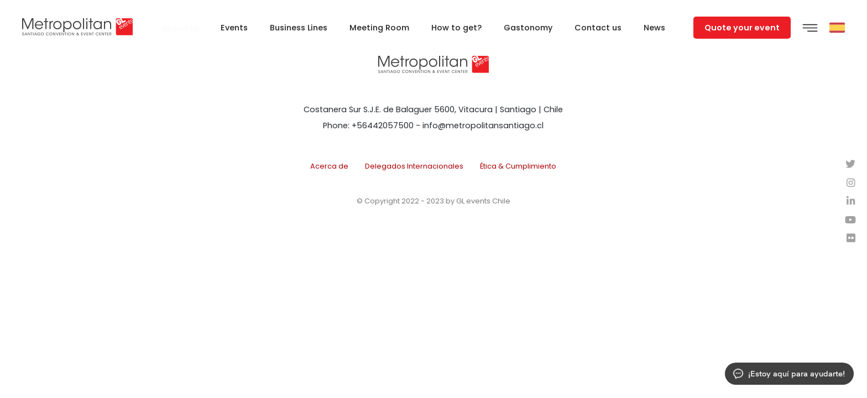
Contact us (597, 27)
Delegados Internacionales (414, 166)
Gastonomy (528, 27)
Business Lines (298, 27)
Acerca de (329, 166)
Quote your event (742, 27)
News (654, 27)
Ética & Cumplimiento (518, 166)
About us (180, 27)
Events (234, 27)
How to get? (456, 27)
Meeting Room (379, 27)
